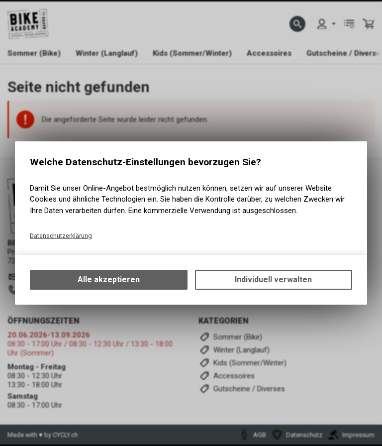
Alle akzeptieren (109, 279)
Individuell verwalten (273, 279)
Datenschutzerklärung (61, 235)
